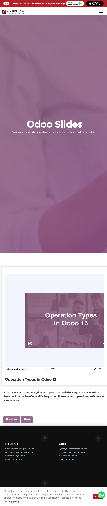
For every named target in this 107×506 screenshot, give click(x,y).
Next (27, 419)
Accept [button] (97, 496)
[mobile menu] (101, 11)
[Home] (13, 14)
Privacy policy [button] (12, 501)
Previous (11, 419)
